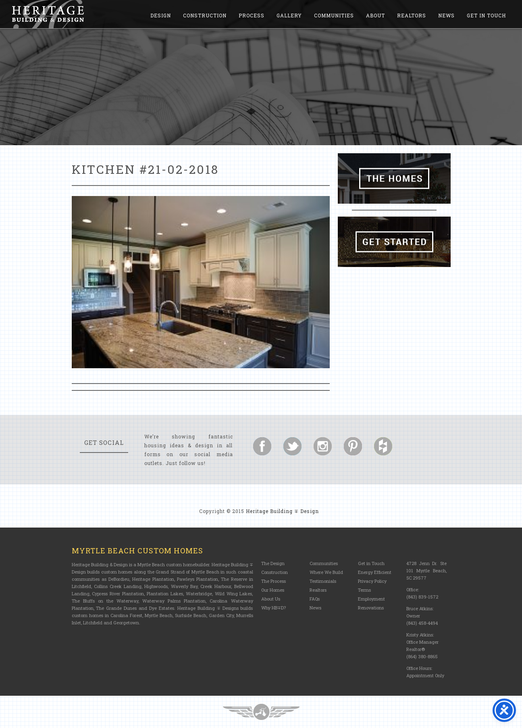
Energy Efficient (374, 572)
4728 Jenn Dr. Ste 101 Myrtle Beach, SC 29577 (426, 570)
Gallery (289, 15)
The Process (273, 581)
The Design (273, 563)
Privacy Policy (372, 581)
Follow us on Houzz (383, 446)
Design (160, 15)
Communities (334, 15)
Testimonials (323, 581)
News (446, 15)
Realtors (411, 15)
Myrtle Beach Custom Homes (137, 550)
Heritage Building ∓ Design (282, 511)
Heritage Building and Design (48, 14)
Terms (364, 590)
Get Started (394, 242)
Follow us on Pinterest (353, 446)
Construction (205, 15)
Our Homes (272, 590)
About (375, 15)
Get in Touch (486, 15)
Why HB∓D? (273, 608)
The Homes (394, 178)
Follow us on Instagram (323, 446)
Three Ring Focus (261, 712)
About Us (270, 599)
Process (251, 15)
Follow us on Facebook (262, 446)
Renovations (371, 608)
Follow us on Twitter (292, 446)
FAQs (315, 599)
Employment (371, 599)
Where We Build (326, 572)
